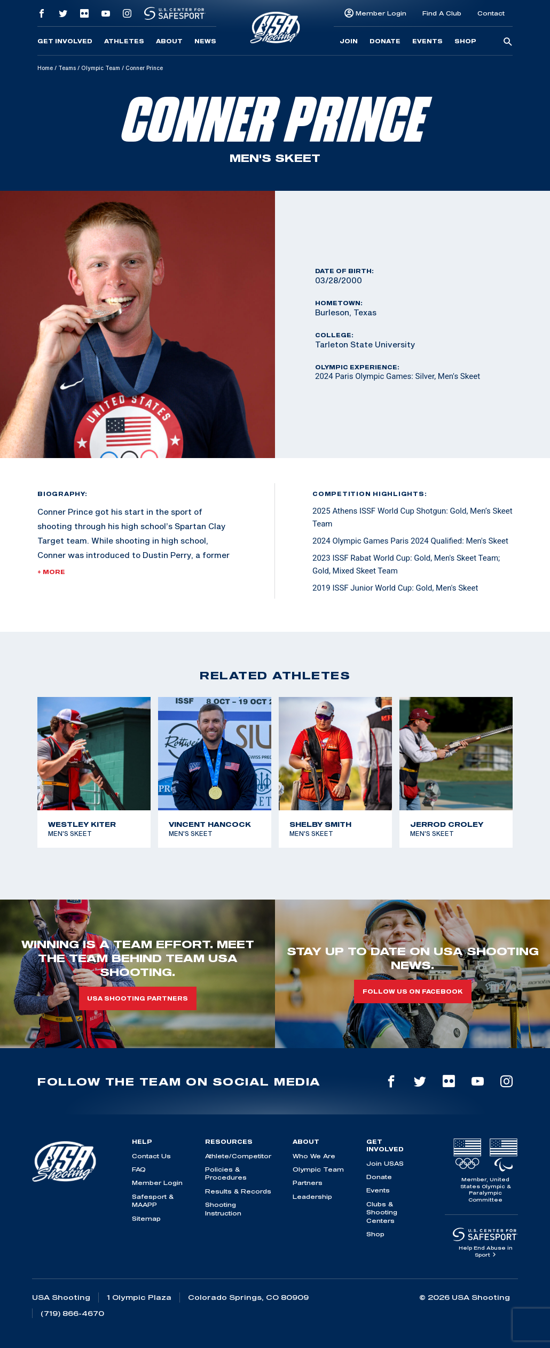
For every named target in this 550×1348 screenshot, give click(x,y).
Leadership (312, 1196)
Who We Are (314, 1155)
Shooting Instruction (223, 1208)
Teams (67, 68)
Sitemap (146, 1218)
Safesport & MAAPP (153, 1200)
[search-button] (508, 42)
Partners (308, 1182)
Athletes (124, 41)
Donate (385, 41)
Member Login (381, 13)
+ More (51, 572)
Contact (491, 13)
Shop (465, 41)
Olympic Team (100, 68)
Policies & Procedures (226, 1173)
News (205, 41)
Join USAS (385, 1163)
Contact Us (151, 1155)
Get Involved (64, 41)
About (169, 41)
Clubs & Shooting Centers (381, 1212)
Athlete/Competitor (238, 1155)
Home (45, 68)
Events (427, 41)
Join (349, 41)
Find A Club (441, 13)
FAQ (139, 1169)
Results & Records (238, 1191)
